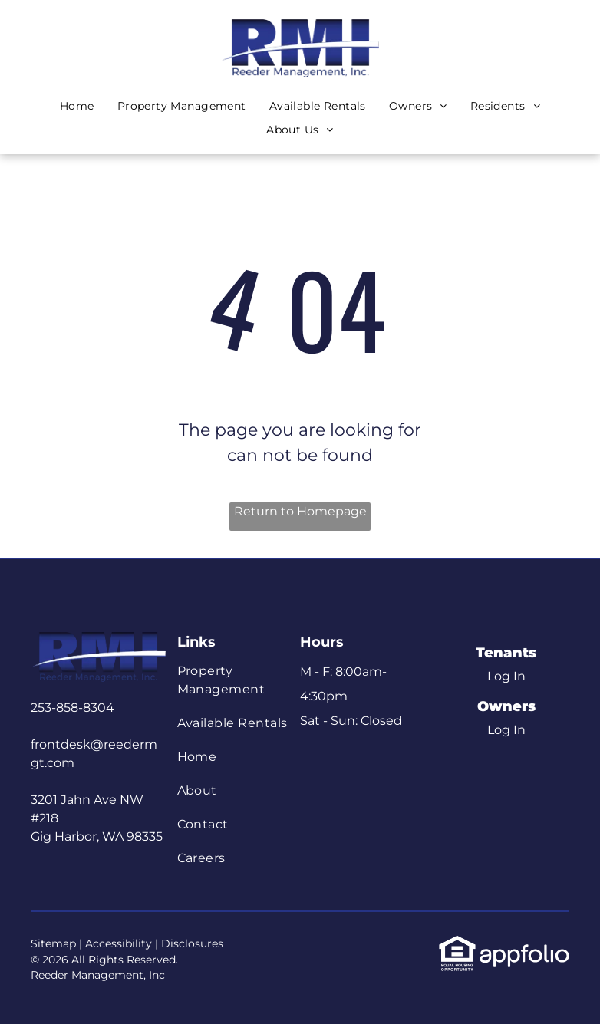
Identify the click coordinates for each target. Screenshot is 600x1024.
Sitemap (53, 943)
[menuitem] (77, 106)
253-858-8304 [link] (72, 707)
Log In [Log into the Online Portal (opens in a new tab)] (506, 676)
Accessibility (118, 943)
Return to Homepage (300, 511)
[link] (457, 943)
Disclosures (192, 943)
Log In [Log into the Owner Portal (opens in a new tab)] (506, 730)
